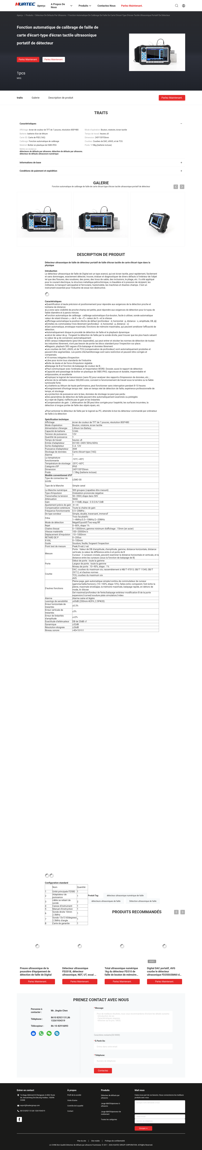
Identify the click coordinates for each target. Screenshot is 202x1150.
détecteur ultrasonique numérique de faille (125, 895)
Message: (99, 1008)
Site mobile (95, 1141)
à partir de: (100, 1041)
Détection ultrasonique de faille (142, 901)
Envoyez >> (143, 1128)
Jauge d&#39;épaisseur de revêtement (111, 1113)
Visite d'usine (72, 1100)
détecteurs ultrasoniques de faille (105, 901)
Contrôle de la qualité (75, 1106)
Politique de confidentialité (115, 1141)
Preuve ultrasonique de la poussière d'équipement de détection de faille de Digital (36, 971)
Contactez (103, 1070)
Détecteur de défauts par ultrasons (50, 15)
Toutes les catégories (109, 1120)
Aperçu (20, 15)
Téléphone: (100, 1055)
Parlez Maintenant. (28, 59)
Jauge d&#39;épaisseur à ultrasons (110, 1105)
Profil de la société (74, 1095)
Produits (29, 15)
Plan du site (81, 1141)
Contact (70, 1111)
